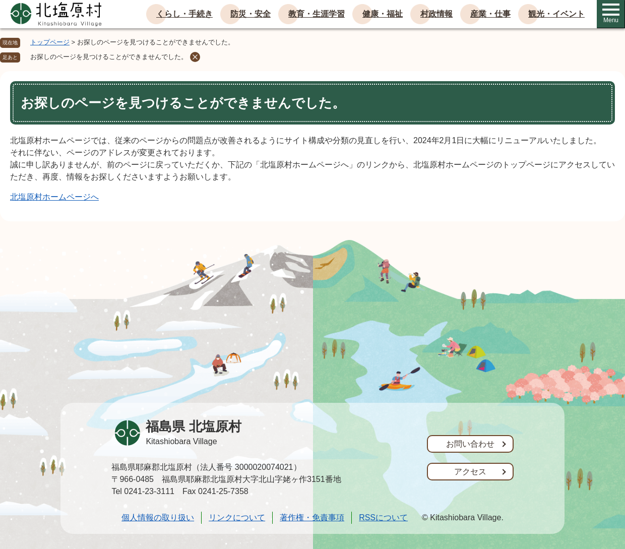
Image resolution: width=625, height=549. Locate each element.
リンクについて (237, 517)
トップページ (50, 42)
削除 (195, 57)
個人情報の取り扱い (157, 517)
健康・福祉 (382, 14)
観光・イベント (556, 14)
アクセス (470, 471)
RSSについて (383, 517)
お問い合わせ (470, 444)
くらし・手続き (184, 14)
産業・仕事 (490, 14)
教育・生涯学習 (316, 14)
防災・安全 (250, 14)
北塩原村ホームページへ (54, 197)
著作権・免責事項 (312, 517)
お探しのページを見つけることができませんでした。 (109, 56)
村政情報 (436, 14)
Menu (610, 14)
